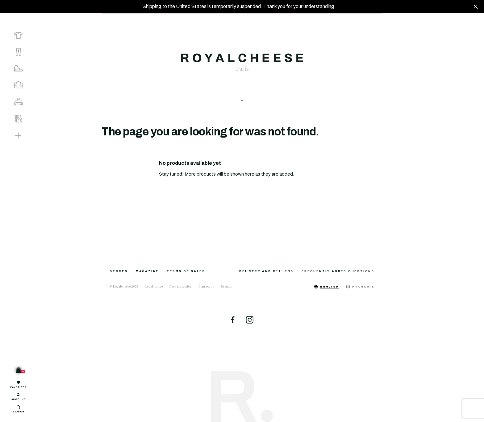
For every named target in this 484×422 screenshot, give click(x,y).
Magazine (147, 271)
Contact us (206, 286)
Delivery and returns (266, 271)
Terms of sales (186, 271)
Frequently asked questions (338, 271)
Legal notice (154, 286)
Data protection (180, 286)
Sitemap (226, 286)
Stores (119, 271)
